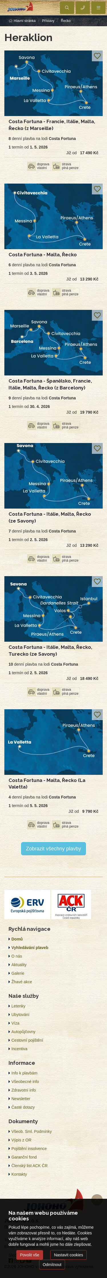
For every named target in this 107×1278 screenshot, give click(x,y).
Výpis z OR (21, 1140)
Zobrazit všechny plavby (53, 849)
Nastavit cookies (68, 1255)
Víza (15, 1023)
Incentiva (19, 1049)
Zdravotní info (23, 1090)
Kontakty (19, 1174)
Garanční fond (24, 1157)
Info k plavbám (24, 1073)
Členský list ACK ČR (29, 1165)
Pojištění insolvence (29, 1148)
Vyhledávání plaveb (29, 947)
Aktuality (19, 964)
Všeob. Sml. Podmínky (31, 1131)
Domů (17, 939)
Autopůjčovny (23, 1031)
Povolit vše (29, 1255)
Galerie (17, 973)
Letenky (18, 1006)
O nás (16, 956)
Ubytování (20, 1014)
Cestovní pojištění (27, 1040)
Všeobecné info (25, 1081)
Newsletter (20, 1098)
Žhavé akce (21, 982)
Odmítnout (52, 1264)
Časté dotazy (23, 1107)
